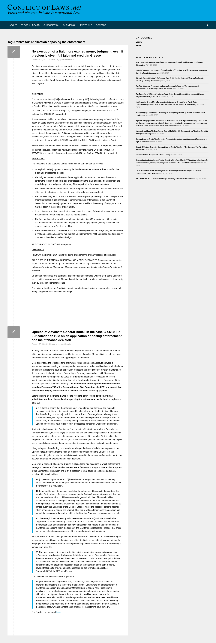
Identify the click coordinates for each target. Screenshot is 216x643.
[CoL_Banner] (45, 10)
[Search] (206, 25)
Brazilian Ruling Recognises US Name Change (153, 155)
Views (139, 42)
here (58, 612)
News (53, 60)
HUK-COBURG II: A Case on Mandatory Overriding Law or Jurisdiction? (163, 179)
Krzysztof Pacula (64, 344)
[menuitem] (13, 25)
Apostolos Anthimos (66, 60)
